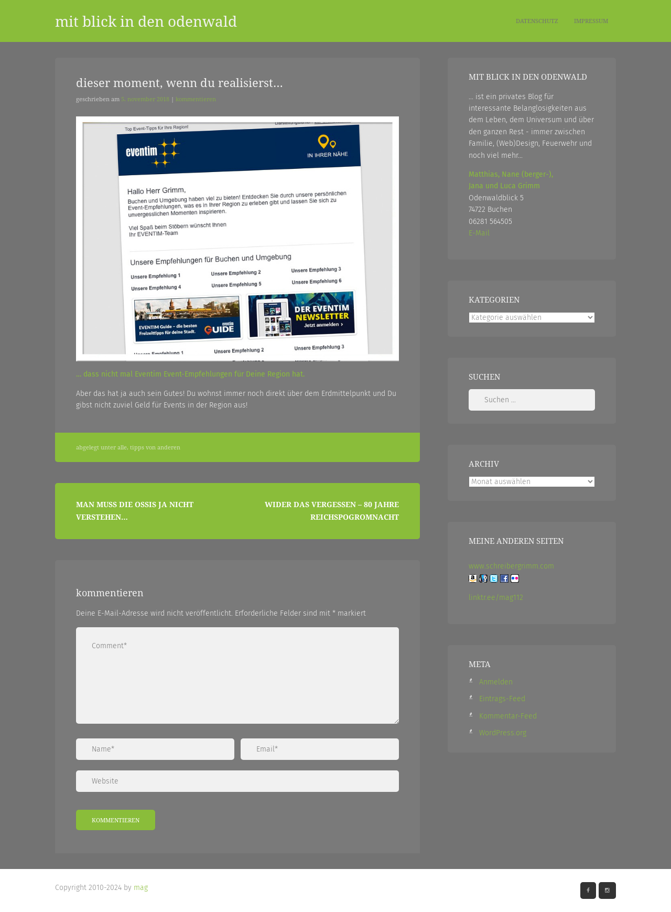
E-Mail (479, 233)
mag (141, 887)
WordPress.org (502, 732)
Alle (122, 447)
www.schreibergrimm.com (511, 566)
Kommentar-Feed (508, 716)
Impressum (591, 21)
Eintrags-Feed (502, 698)
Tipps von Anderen (155, 447)
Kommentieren (196, 99)
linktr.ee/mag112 (496, 597)
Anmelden (496, 682)
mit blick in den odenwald (146, 21)
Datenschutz (537, 21)
